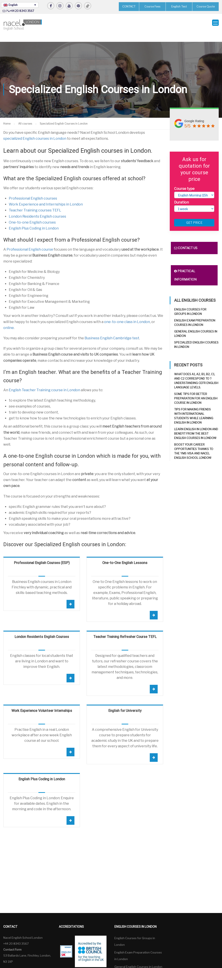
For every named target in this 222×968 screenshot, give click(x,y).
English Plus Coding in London (34, 220)
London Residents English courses (37, 208)
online (8, 319)
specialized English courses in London (34, 130)
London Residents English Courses (41, 628)
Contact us (185, 240)
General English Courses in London (138, 958)
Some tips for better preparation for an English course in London (195, 390)
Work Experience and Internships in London (46, 196)
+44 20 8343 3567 (21, 11)
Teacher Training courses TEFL (35, 202)
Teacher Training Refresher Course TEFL (125, 628)
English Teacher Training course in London (44, 382)
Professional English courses (33, 190)
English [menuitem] (13, 5)
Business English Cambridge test (112, 330)
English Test (179, 6)
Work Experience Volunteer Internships (41, 702)
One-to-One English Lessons (124, 554)
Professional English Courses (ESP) (42, 554)
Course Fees (152, 6)
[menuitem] (19, 5)
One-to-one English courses (32, 214)
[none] (19, 5)
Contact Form (12, 941)
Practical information (185, 267)
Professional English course (30, 241)
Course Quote (205, 6)
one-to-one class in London (127, 313)
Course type (184, 180)
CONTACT (128, 6)
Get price (194, 214)
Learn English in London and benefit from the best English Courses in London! (196, 425)
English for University (125, 702)
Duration (181, 194)
